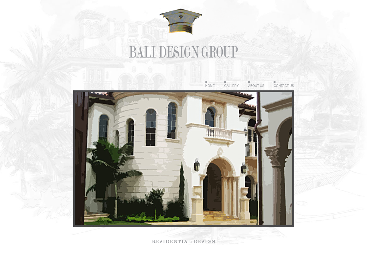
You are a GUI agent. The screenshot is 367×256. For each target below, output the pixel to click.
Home (210, 85)
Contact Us (284, 85)
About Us (256, 85)
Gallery (231, 85)
